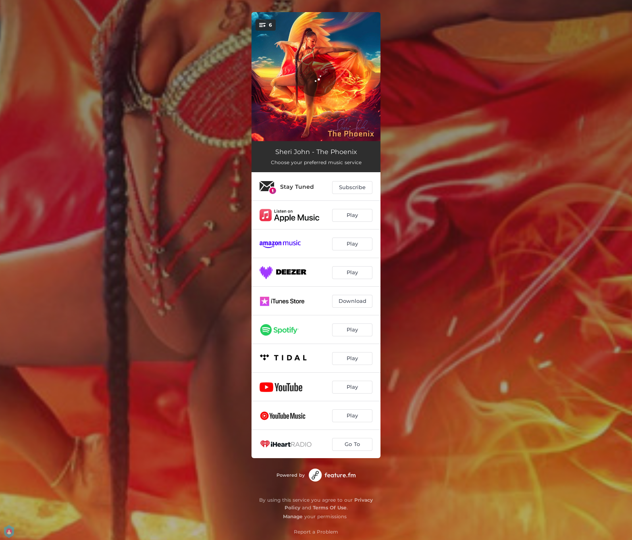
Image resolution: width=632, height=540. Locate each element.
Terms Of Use (330, 508)
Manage (293, 516)
